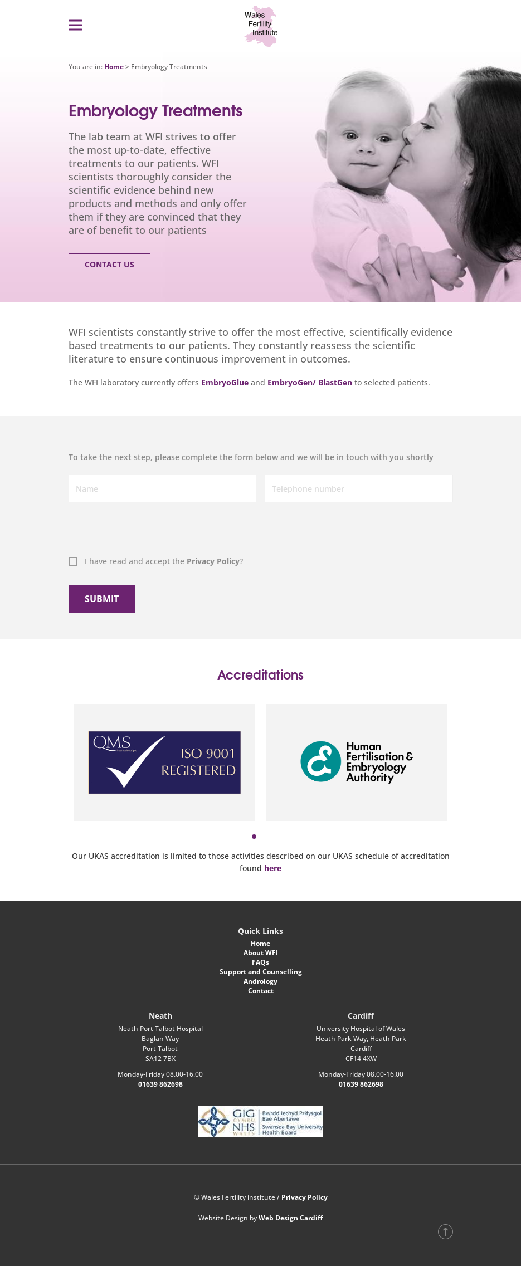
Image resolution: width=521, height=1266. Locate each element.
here (272, 868)
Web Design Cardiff (291, 1218)
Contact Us (109, 264)
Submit (102, 599)
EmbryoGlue (225, 382)
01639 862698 (160, 1084)
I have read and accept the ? (164, 561)
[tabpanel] (165, 762)
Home (114, 66)
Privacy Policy (213, 561)
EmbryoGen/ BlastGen (310, 382)
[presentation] (125, 530)
